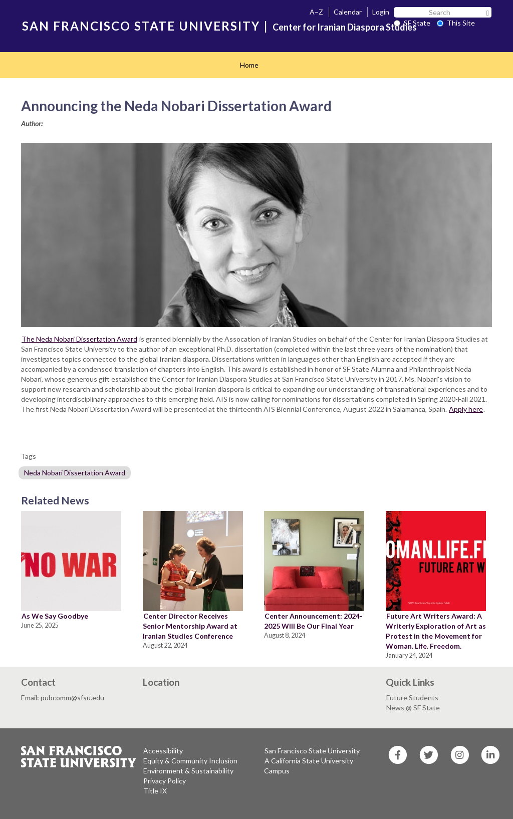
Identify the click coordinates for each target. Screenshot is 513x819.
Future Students (412, 697)
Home (249, 65)
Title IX (155, 790)
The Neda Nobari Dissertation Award (79, 339)
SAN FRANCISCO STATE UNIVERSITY (141, 26)
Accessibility (163, 750)
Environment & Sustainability (188, 770)
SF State (412, 23)
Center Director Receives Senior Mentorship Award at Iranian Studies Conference (190, 626)
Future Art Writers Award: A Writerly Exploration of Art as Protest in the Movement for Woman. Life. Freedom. (436, 631)
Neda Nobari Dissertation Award (74, 472)
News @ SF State (413, 707)
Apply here (466, 409)
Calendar (348, 12)
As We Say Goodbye (55, 616)
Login (380, 12)
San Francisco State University (312, 750)
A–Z (316, 12)
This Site (456, 23)
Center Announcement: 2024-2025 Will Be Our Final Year (313, 621)
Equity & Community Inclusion (190, 760)
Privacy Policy (164, 780)
